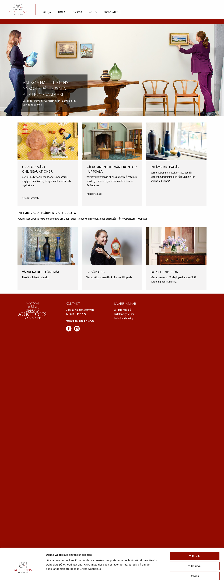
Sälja (47, 12)
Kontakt (111, 12)
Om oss (77, 12)
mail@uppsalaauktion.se (80, 320)
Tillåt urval (194, 553)
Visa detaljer (190, 578)
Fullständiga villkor (124, 314)
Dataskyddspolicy (123, 318)
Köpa (61, 12)
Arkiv (93, 12)
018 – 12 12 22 (78, 314)
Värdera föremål (122, 309)
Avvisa (195, 562)
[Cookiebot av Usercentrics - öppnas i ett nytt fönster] (22, 578)
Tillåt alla (194, 543)
